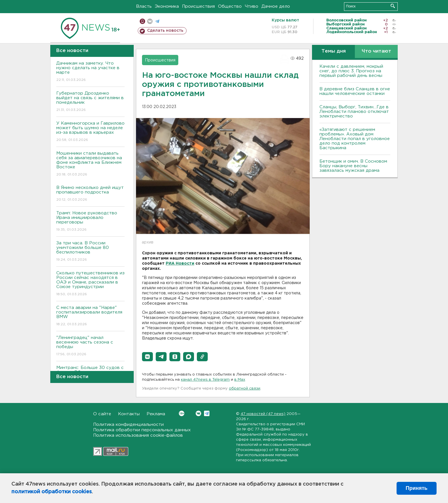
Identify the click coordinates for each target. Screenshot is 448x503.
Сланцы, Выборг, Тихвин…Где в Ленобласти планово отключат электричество (354, 111)
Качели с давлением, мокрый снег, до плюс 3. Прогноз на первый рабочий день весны (351, 71)
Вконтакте (181, 413)
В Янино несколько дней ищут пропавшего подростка (90, 194)
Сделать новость (165, 30)
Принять (416, 488)
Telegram (206, 413)
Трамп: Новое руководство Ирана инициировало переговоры (90, 221)
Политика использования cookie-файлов (138, 435)
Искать (393, 6)
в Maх (239, 379)
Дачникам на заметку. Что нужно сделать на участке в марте (90, 71)
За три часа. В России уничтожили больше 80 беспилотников (90, 251)
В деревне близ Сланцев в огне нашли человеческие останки (354, 91)
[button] (147, 356)
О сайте (102, 414)
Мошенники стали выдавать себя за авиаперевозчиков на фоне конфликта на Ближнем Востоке (90, 164)
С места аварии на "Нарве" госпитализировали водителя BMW (90, 316)
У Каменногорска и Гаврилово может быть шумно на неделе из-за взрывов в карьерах (90, 131)
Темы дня (333, 51)
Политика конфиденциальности (128, 424)
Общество (230, 6)
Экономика (167, 6)
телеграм (157, 21)
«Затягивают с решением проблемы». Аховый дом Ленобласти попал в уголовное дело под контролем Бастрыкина (354, 139)
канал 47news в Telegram (205, 379)
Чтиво (251, 6)
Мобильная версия (142, 21)
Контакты (129, 414)
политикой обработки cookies (51, 492)
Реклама (156, 414)
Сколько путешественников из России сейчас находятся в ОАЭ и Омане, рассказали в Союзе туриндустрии (90, 284)
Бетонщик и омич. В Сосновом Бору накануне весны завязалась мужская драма (353, 165)
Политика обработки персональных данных (142, 430)
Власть (144, 6)
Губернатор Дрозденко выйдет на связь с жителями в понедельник (90, 101)
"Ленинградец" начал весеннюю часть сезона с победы (90, 346)
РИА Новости (180, 263)
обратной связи (244, 388)
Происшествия (198, 6)
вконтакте (150, 21)
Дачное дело (275, 6)
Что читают (376, 51)
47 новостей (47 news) (263, 414)
